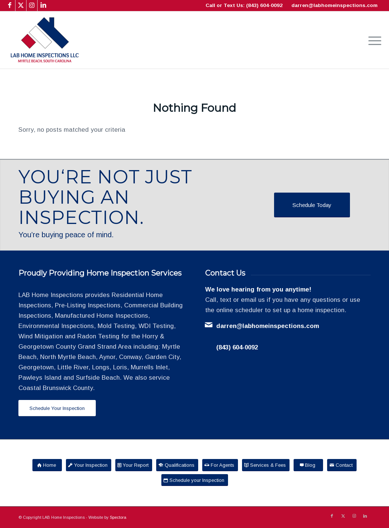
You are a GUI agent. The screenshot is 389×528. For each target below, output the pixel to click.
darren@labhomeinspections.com (334, 5)
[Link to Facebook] (9, 5)
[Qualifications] (177, 465)
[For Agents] (220, 465)
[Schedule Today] (312, 205)
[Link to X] (20, 5)
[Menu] (372, 40)
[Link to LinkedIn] (43, 5)
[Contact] (342, 465)
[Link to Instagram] (32, 5)
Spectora (118, 517)
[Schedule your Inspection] (194, 480)
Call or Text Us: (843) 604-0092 (244, 5)
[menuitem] (372, 40)
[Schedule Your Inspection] (57, 408)
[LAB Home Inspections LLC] (44, 40)
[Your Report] (133, 465)
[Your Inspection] (88, 465)
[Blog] (308, 465)
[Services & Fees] (266, 465)
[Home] (47, 465)
